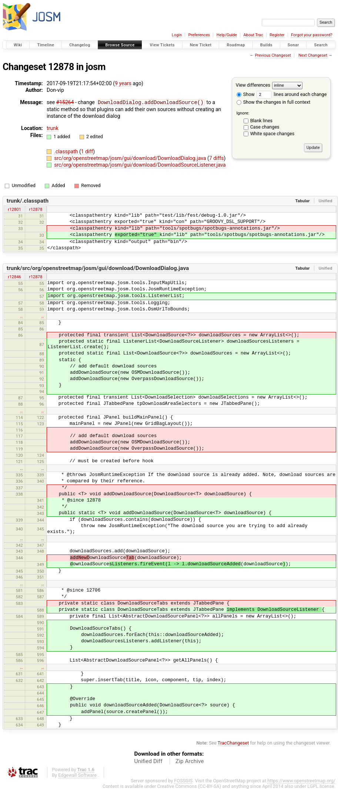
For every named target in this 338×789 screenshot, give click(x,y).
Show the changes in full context (273, 102)
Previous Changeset (273, 55)
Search (321, 45)
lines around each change (292, 94)
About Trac (253, 35)
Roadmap (236, 45)
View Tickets (162, 45)
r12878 (36, 209)
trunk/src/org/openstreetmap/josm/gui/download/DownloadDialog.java (98, 267)
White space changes (272, 133)
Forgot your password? (311, 35)
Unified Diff (148, 761)
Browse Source (120, 45)
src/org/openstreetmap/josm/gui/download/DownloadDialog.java (130, 158)
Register (277, 35)
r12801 (14, 209)
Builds (266, 45)
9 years (123, 83)
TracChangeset (233, 742)
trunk (52, 128)
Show (246, 94)
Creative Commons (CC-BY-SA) (189, 786)
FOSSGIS (183, 780)
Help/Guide (227, 35)
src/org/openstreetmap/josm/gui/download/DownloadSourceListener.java (140, 164)
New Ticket (201, 45)
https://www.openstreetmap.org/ (301, 780)
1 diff (87, 151)
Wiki (18, 45)
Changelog (79, 45)
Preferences (199, 35)
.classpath (66, 151)
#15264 (65, 102)
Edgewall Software (77, 775)
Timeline (45, 45)
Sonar (293, 45)
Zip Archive (189, 761)
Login (177, 35)
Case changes (265, 127)
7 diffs (216, 158)
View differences (253, 85)
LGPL (312, 786)
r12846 (14, 276)
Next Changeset (312, 55)
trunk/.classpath (27, 200)
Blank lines (261, 120)
